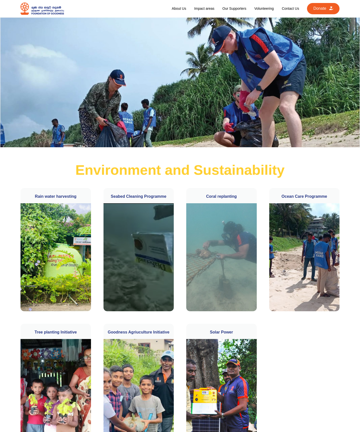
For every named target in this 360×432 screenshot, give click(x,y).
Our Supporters (234, 8)
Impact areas (204, 8)
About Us (179, 8)
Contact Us (290, 8)
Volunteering (264, 8)
